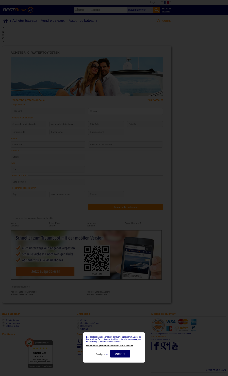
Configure (100, 354)
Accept (120, 354)
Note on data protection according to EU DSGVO (109, 346)
